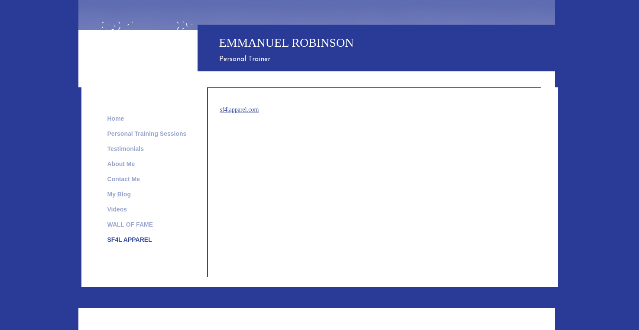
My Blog (119, 194)
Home (115, 118)
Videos (117, 209)
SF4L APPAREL (129, 239)
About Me (121, 163)
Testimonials (125, 148)
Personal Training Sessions (147, 133)
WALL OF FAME (130, 224)
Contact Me (123, 179)
